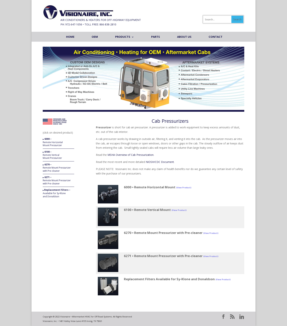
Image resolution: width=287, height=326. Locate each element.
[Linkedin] (241, 317)
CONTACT (215, 36)
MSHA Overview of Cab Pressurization (130, 155)
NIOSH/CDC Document (160, 162)
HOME (70, 36)
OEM (95, 36)
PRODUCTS (122, 36)
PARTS (155, 36)
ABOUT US (184, 36)
